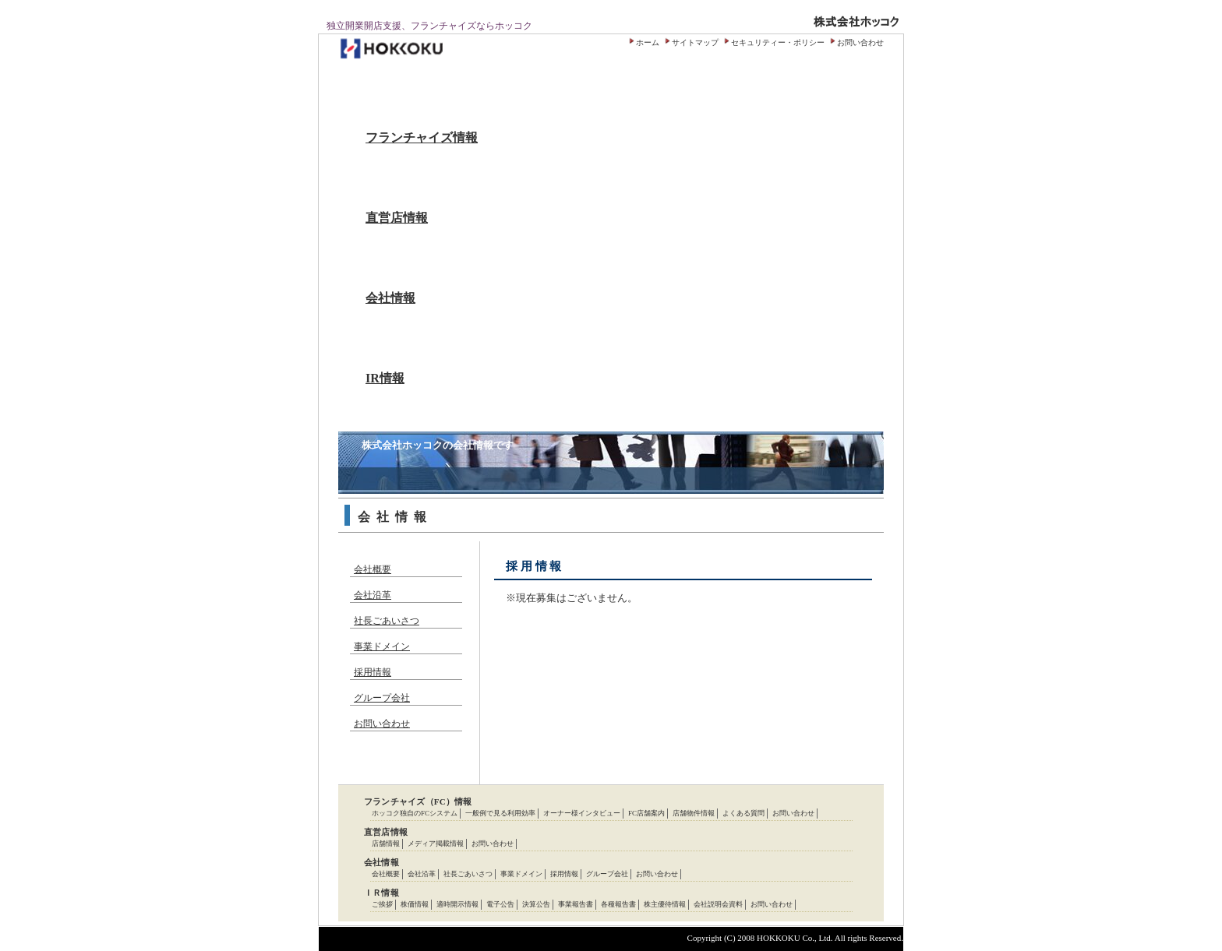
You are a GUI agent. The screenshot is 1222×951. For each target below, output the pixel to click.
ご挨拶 (382, 904)
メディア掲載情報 (436, 843)
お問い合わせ (860, 42)
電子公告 (500, 904)
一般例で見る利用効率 (500, 813)
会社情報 (390, 298)
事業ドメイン (382, 646)
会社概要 (372, 569)
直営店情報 (397, 217)
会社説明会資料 (718, 904)
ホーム (647, 42)
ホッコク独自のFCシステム (414, 813)
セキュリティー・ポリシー (778, 42)
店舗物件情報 (694, 813)
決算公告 (536, 904)
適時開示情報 (457, 904)
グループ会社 (382, 697)
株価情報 (415, 904)
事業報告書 (575, 904)
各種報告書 (618, 904)
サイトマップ (695, 42)
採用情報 (372, 672)
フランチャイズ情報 (422, 137)
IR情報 (385, 378)
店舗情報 (386, 843)
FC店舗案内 (646, 813)
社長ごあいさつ (386, 620)
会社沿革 (372, 595)
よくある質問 (743, 813)
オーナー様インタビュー (581, 813)
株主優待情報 (665, 904)
